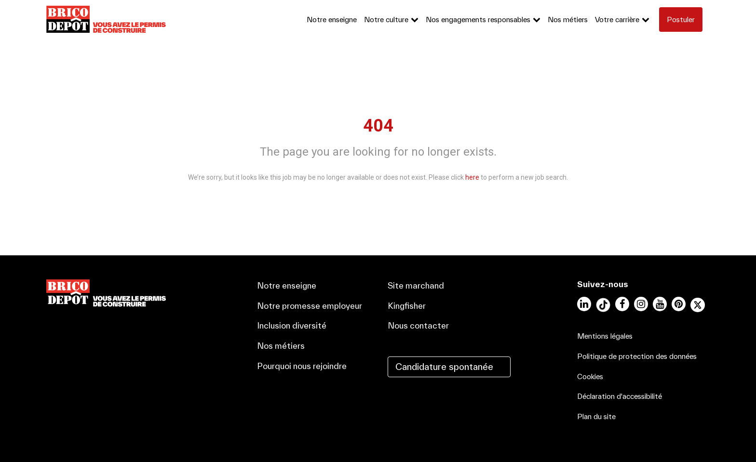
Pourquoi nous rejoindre (302, 365)
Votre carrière (617, 19)
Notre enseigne (332, 19)
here (472, 177)
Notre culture (386, 19)
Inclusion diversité (291, 325)
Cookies (590, 376)
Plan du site (596, 416)
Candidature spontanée (444, 366)
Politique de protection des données (637, 356)
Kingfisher (407, 305)
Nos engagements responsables (478, 19)
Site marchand (416, 285)
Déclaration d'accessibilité (619, 396)
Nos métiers (568, 19)
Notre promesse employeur (309, 305)
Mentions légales (605, 336)
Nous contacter (418, 325)
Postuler (681, 19)
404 (378, 126)
